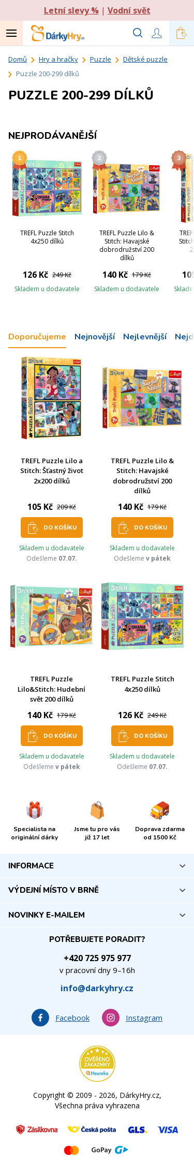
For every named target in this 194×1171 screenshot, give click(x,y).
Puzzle (100, 59)
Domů (17, 59)
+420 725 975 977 (97, 958)
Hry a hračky (58, 59)
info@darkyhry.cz (97, 988)
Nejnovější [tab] (94, 336)
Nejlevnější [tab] (145, 336)
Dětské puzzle (145, 59)
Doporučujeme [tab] (37, 336)
